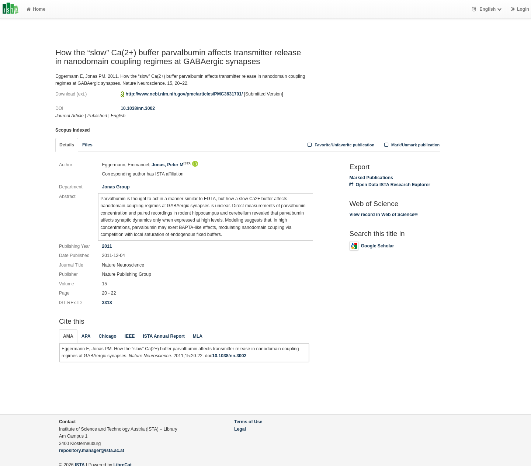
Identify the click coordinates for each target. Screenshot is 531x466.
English (487, 9)
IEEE (130, 336)
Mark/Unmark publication (411, 145)
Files (87, 144)
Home (36, 9)
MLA (197, 336)
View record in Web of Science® (383, 214)
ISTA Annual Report (163, 336)
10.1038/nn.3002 (138, 108)
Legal (240, 429)
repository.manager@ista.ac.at (91, 450)
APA (86, 336)
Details (66, 144)
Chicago (108, 336)
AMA (68, 336)
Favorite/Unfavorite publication (340, 145)
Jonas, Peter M (171, 164)
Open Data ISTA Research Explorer (389, 184)
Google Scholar (371, 245)
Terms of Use (248, 421)
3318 (107, 302)
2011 (107, 246)
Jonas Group (115, 186)
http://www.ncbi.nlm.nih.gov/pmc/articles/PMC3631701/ (184, 94)
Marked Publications (371, 177)
